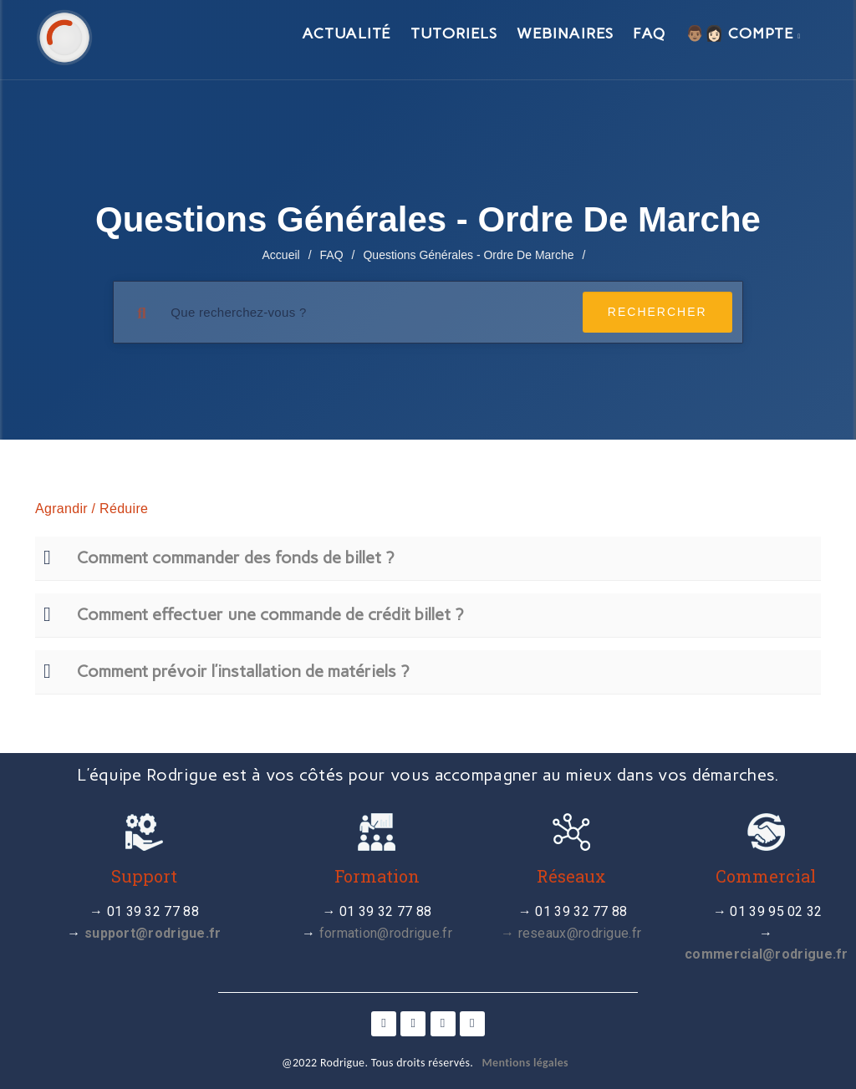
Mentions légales (525, 1063)
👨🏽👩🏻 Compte (743, 33)
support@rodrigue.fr (153, 933)
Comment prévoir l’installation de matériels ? (243, 671)
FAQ (649, 33)
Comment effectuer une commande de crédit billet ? (270, 614)
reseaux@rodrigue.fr (580, 933)
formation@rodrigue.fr (385, 933)
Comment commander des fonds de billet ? (235, 557)
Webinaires (565, 33)
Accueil (281, 255)
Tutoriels (453, 33)
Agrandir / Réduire (91, 508)
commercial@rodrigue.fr (766, 954)
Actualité (346, 33)
